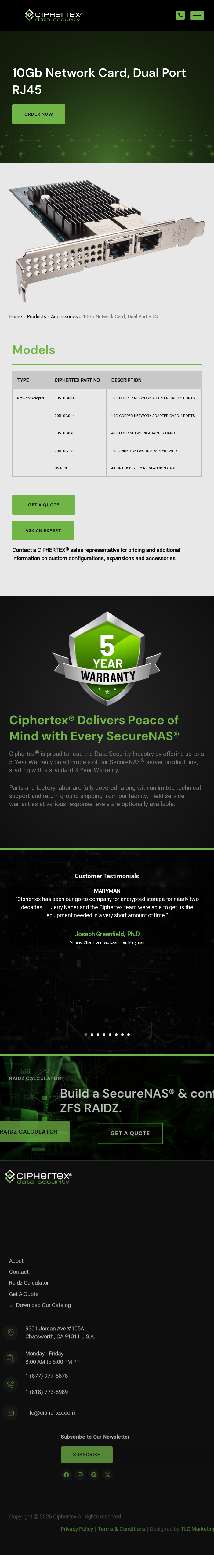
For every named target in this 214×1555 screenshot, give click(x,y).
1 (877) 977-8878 (46, 1380)
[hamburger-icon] (197, 15)
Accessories (64, 317)
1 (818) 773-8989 (46, 1396)
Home (15, 317)
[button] (85, 1034)
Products (36, 317)
